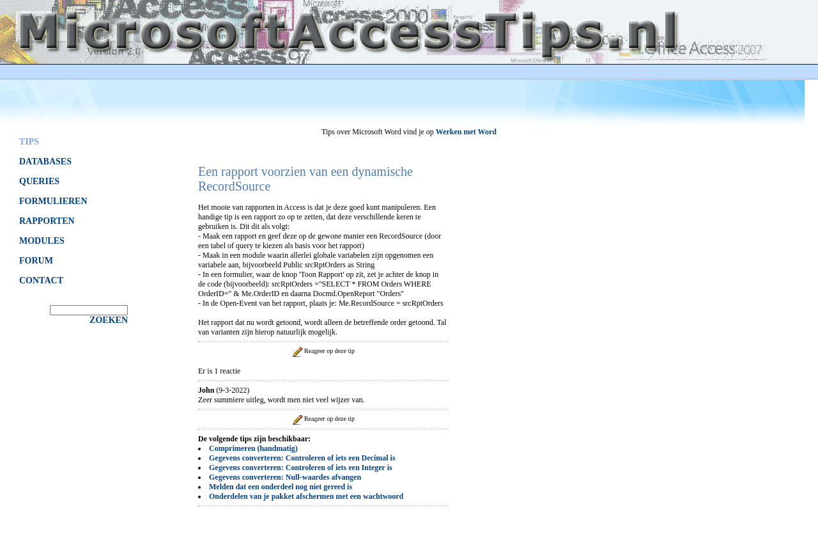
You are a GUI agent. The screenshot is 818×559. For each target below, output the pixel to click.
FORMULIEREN (53, 201)
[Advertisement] (562, 329)
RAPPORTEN (47, 221)
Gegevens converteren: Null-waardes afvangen (285, 477)
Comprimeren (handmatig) (253, 448)
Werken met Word (466, 131)
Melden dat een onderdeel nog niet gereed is (280, 486)
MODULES (42, 241)
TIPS (29, 141)
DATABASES (45, 161)
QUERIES (39, 181)
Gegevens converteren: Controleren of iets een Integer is (300, 467)
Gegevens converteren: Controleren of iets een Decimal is (302, 457)
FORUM (36, 260)
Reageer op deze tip (323, 350)
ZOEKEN (108, 320)
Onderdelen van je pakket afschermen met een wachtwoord (306, 496)
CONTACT (41, 280)
